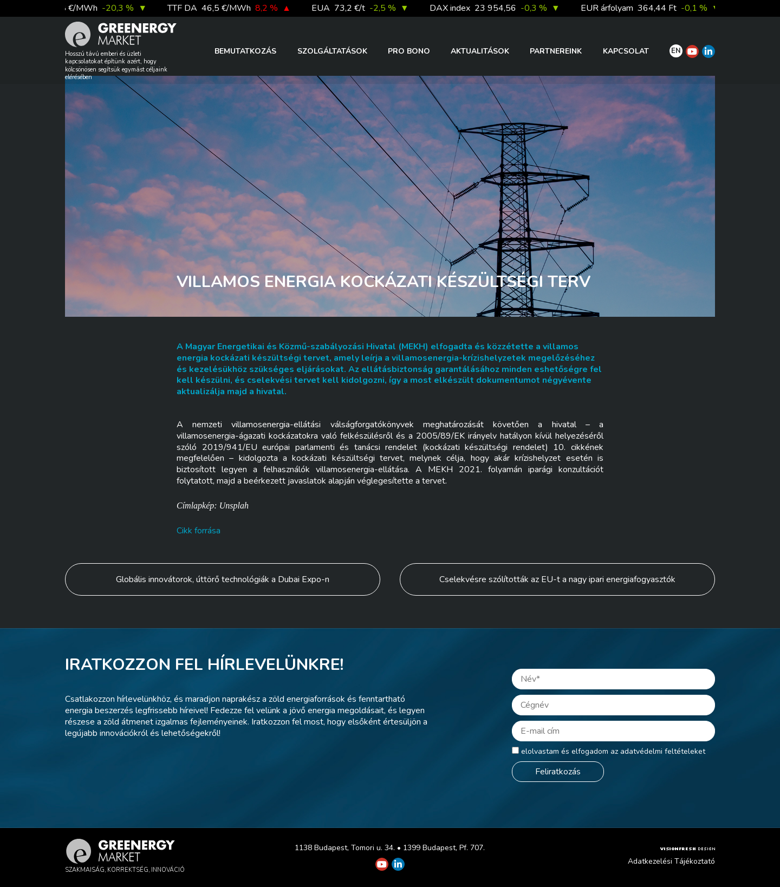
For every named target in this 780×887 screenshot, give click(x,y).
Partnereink (556, 51)
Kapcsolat (626, 51)
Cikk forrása (198, 531)
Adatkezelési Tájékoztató (671, 861)
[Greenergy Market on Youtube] (692, 51)
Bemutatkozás (245, 51)
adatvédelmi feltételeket (662, 751)
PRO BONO (409, 51)
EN (676, 51)
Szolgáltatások (332, 51)
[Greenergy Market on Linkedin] (708, 51)
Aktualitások (480, 51)
